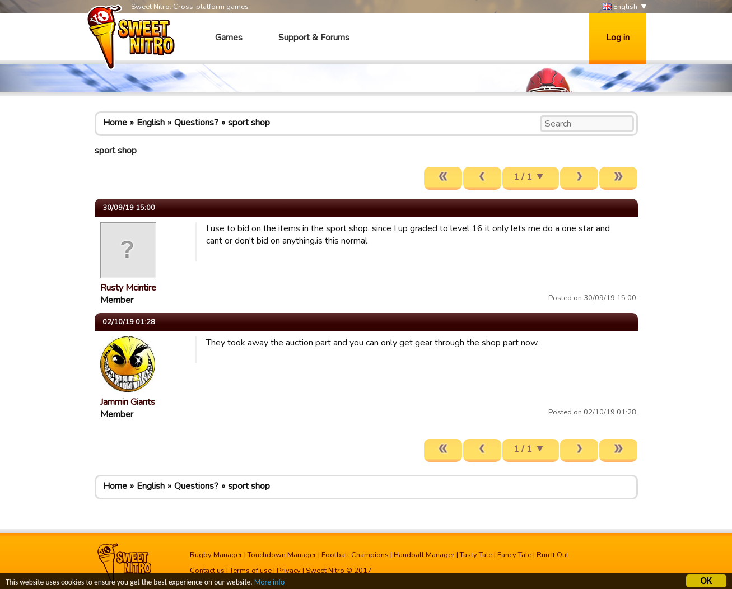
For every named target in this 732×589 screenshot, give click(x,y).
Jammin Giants (127, 402)
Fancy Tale (514, 555)
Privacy (289, 570)
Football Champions (355, 555)
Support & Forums (313, 37)
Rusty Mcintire (128, 288)
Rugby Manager (216, 555)
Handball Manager (424, 555)
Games (229, 37)
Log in (618, 37)
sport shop (249, 122)
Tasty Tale (476, 555)
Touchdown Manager (282, 555)
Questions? (196, 122)
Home (115, 122)
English (620, 7)
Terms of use (251, 570)
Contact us (207, 570)
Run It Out (552, 555)
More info (269, 583)
